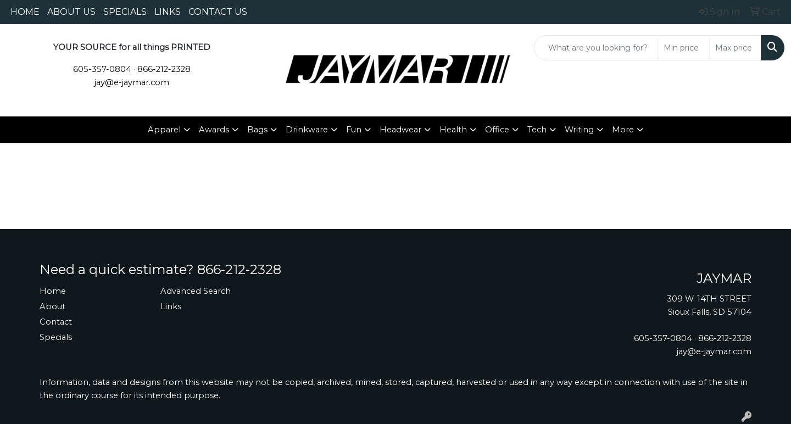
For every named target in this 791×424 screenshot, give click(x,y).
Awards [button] (214, 130)
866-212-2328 (164, 69)
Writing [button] (579, 130)
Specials (56, 337)
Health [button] (453, 130)
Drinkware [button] (307, 130)
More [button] (623, 130)
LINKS (167, 12)
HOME (25, 12)
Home (53, 291)
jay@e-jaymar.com (131, 82)
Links (170, 306)
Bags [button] (257, 130)
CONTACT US (217, 12)
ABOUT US (71, 12)
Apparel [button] (164, 130)
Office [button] (497, 130)
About (52, 306)
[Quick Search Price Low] (684, 47)
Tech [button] (537, 130)
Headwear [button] (400, 130)
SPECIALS (125, 12)
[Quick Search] (596, 47)
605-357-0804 (102, 69)
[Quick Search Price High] (735, 47)
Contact (56, 322)
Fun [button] (353, 130)
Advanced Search (195, 291)
